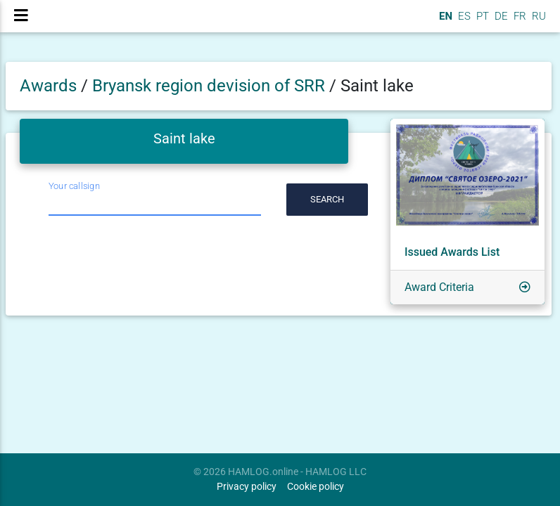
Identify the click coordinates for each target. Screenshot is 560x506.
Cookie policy (315, 487)
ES (463, 21)
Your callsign (74, 186)
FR (518, 21)
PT (481, 21)
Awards (48, 86)
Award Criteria (439, 287)
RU (539, 21)
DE (500, 21)
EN (444, 21)
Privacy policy (246, 487)
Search (327, 199)
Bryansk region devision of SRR (210, 86)
